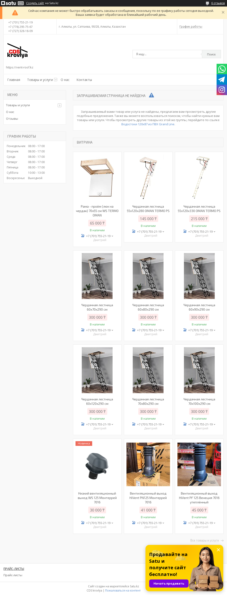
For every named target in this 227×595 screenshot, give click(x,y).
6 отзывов (218, 3)
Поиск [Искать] (211, 54)
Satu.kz (134, 586)
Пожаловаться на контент (123, 590)
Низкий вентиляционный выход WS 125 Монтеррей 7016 (97, 497)
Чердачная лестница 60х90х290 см (199, 307)
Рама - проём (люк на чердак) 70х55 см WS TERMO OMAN (97, 210)
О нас (65, 79)
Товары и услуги (40, 79)
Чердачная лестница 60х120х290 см (97, 401)
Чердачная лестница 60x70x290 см (97, 307)
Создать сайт (35, 3)
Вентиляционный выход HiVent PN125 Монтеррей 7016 (148, 497)
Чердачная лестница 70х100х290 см (199, 401)
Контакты (84, 79)
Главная (13, 79)
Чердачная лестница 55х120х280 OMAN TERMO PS (148, 208)
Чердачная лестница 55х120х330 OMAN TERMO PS (199, 208)
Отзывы (12, 118)
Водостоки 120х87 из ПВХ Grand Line (147, 124)
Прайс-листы (12, 575)
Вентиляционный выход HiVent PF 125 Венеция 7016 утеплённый (199, 497)
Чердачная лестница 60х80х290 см (148, 307)
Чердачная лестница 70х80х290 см (148, 401)
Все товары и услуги (204, 540)
